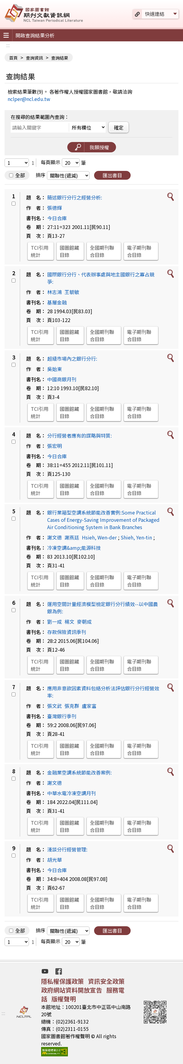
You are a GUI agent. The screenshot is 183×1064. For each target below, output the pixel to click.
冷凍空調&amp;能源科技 (74, 547)
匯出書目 (112, 175)
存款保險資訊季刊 (66, 632)
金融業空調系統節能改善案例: (79, 772)
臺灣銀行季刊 (61, 716)
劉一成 (54, 621)
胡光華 (54, 859)
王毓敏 (72, 292)
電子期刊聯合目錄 (139, 251)
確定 (119, 127)
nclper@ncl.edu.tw (29, 98)
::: (8, 45)
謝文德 (54, 537)
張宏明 (54, 445)
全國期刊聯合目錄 (102, 251)
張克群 (72, 705)
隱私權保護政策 (62, 981)
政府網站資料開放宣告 (71, 990)
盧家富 (89, 705)
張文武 (54, 705)
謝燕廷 (72, 537)
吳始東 (54, 369)
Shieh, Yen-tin (136, 537)
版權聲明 (63, 998)
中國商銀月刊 (61, 379)
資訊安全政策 (106, 981)
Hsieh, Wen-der (99, 537)
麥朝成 (84, 621)
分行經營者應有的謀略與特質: (79, 435)
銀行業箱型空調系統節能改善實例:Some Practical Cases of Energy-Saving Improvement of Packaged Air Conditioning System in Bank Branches (103, 520)
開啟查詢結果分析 (35, 35)
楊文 (69, 621)
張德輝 (54, 207)
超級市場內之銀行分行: (72, 358)
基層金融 (57, 302)
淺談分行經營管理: (67, 849)
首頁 (13, 58)
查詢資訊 (34, 58)
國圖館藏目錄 (69, 251)
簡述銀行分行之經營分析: (74, 197)
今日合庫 (57, 218)
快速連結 (154, 13)
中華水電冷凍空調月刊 (71, 793)
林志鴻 (54, 292)
